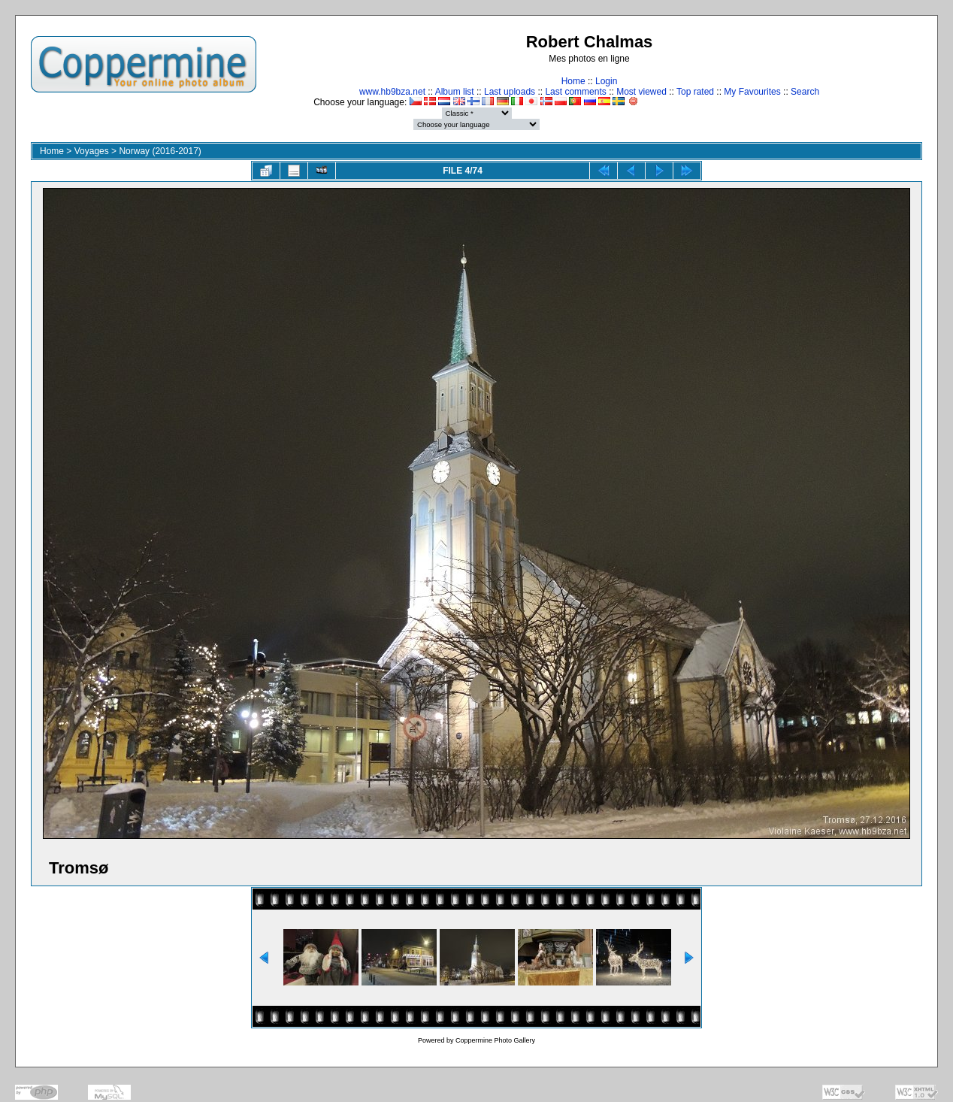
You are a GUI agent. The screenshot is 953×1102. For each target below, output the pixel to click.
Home (573, 81)
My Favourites (752, 91)
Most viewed (641, 91)
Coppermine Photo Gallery (495, 1040)
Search (805, 91)
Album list (454, 91)
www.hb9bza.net (392, 91)
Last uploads (509, 91)
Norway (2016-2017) (160, 151)
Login (606, 81)
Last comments (575, 91)
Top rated (695, 91)
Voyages (91, 151)
